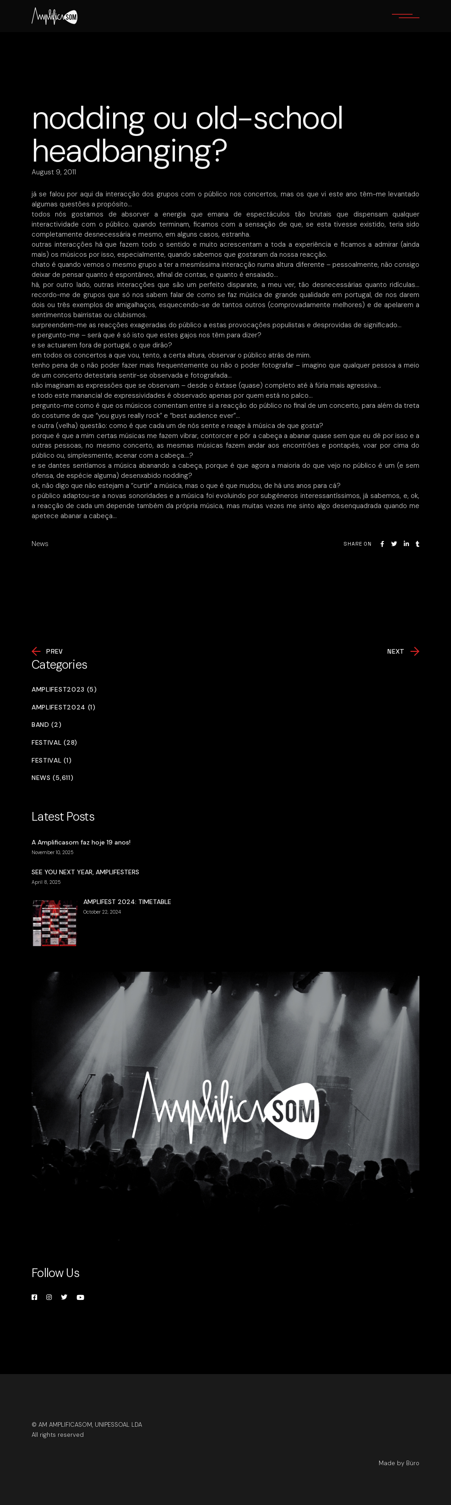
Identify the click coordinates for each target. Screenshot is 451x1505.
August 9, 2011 (54, 172)
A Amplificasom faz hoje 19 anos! (81, 842)
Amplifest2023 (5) (64, 689)
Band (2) (47, 725)
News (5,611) (52, 778)
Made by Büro (399, 1463)
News (40, 544)
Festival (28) (54, 743)
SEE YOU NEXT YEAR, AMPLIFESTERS (85, 872)
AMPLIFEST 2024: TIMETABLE (127, 902)
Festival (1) (51, 760)
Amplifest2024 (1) (64, 707)
